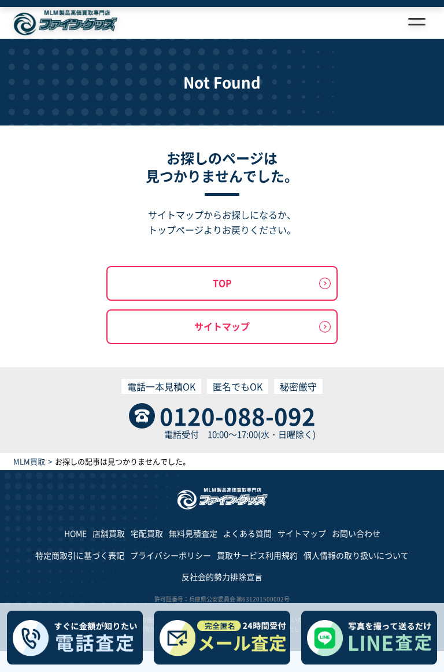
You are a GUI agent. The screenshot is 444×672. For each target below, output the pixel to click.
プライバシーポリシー (170, 555)
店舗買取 (108, 533)
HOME (75, 533)
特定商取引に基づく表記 (79, 555)
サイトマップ (222, 326)
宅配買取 (147, 533)
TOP (222, 283)
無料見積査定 (193, 533)
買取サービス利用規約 (257, 555)
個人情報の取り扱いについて (356, 555)
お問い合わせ (356, 533)
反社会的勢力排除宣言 (222, 576)
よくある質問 (247, 533)
